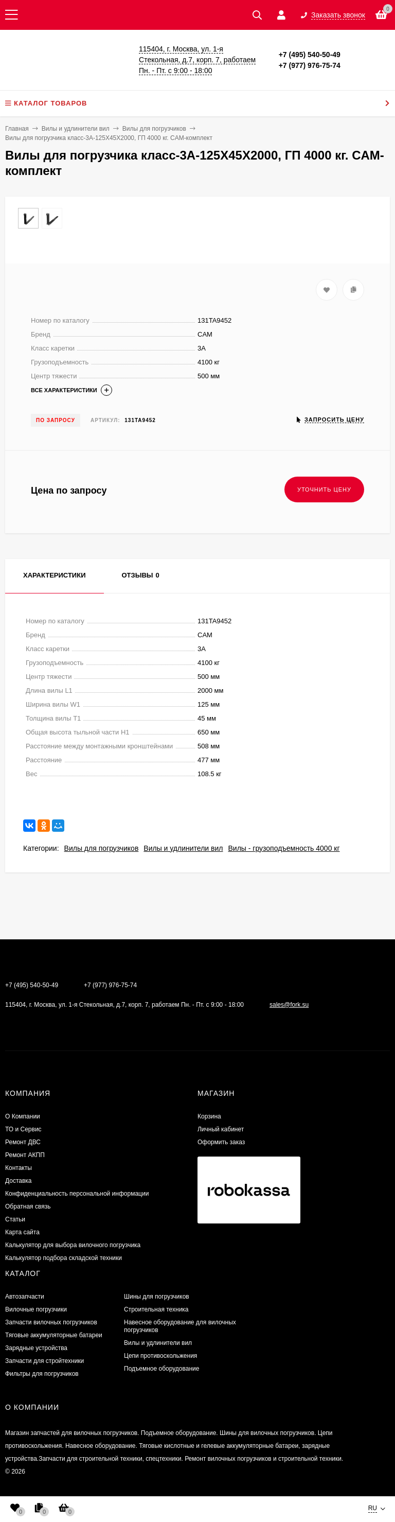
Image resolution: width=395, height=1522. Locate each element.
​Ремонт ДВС (23, 1142)
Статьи (15, 1219)
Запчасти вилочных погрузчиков (51, 1322)
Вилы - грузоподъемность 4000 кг (283, 848)
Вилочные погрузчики (36, 1309)
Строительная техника (156, 1309)
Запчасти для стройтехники (44, 1360)
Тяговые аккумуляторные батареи (53, 1335)
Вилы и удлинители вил (183, 848)
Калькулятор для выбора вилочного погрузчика (72, 1245)
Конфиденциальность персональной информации (77, 1193)
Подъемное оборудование (161, 1368)
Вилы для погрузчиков (101, 848)
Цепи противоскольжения (160, 1355)
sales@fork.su (289, 1004)
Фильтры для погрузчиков (42, 1373)
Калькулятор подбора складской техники (63, 1258)
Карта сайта (22, 1232)
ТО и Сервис (23, 1129)
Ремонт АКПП (25, 1155)
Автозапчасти (24, 1296)
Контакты (18, 1167)
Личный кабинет (221, 1129)
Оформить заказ (221, 1142)
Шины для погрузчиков (156, 1296)
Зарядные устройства (36, 1348)
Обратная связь (27, 1206)
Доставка (18, 1180)
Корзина (209, 1116)
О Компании (22, 1116)
